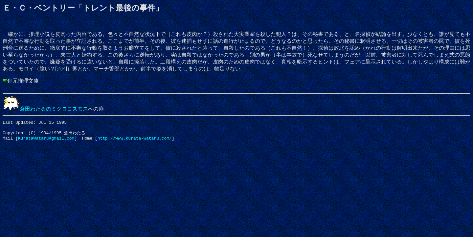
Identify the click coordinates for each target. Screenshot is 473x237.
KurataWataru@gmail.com (46, 141)
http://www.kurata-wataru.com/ (135, 141)
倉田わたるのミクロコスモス (45, 109)
